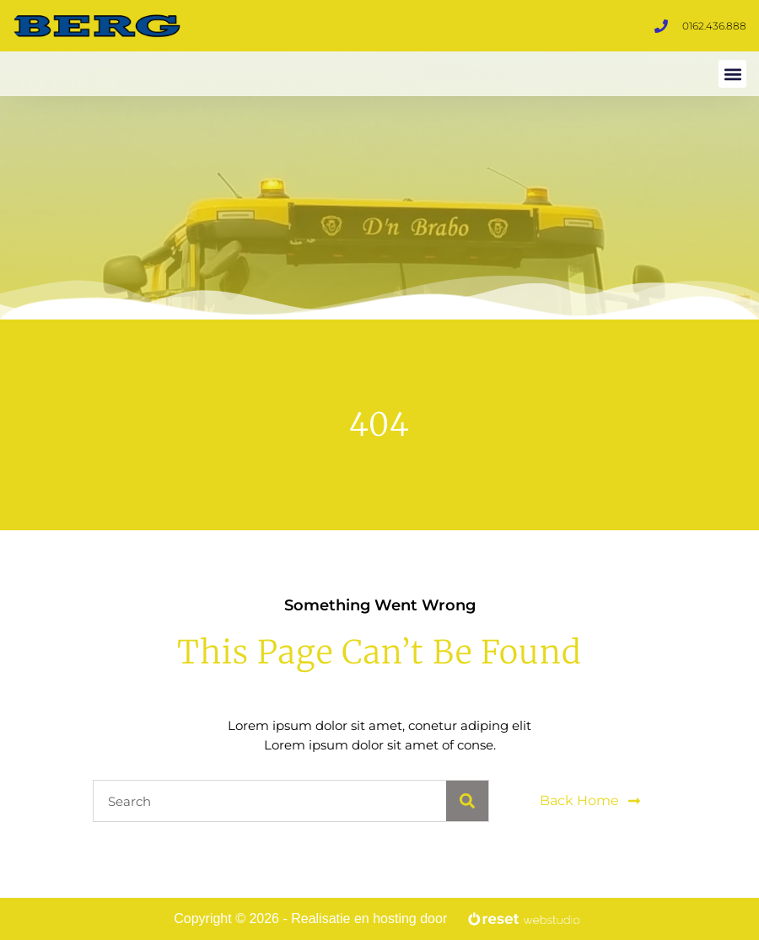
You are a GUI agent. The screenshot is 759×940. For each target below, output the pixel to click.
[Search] (467, 801)
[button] (732, 74)
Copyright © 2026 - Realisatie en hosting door (310, 918)
